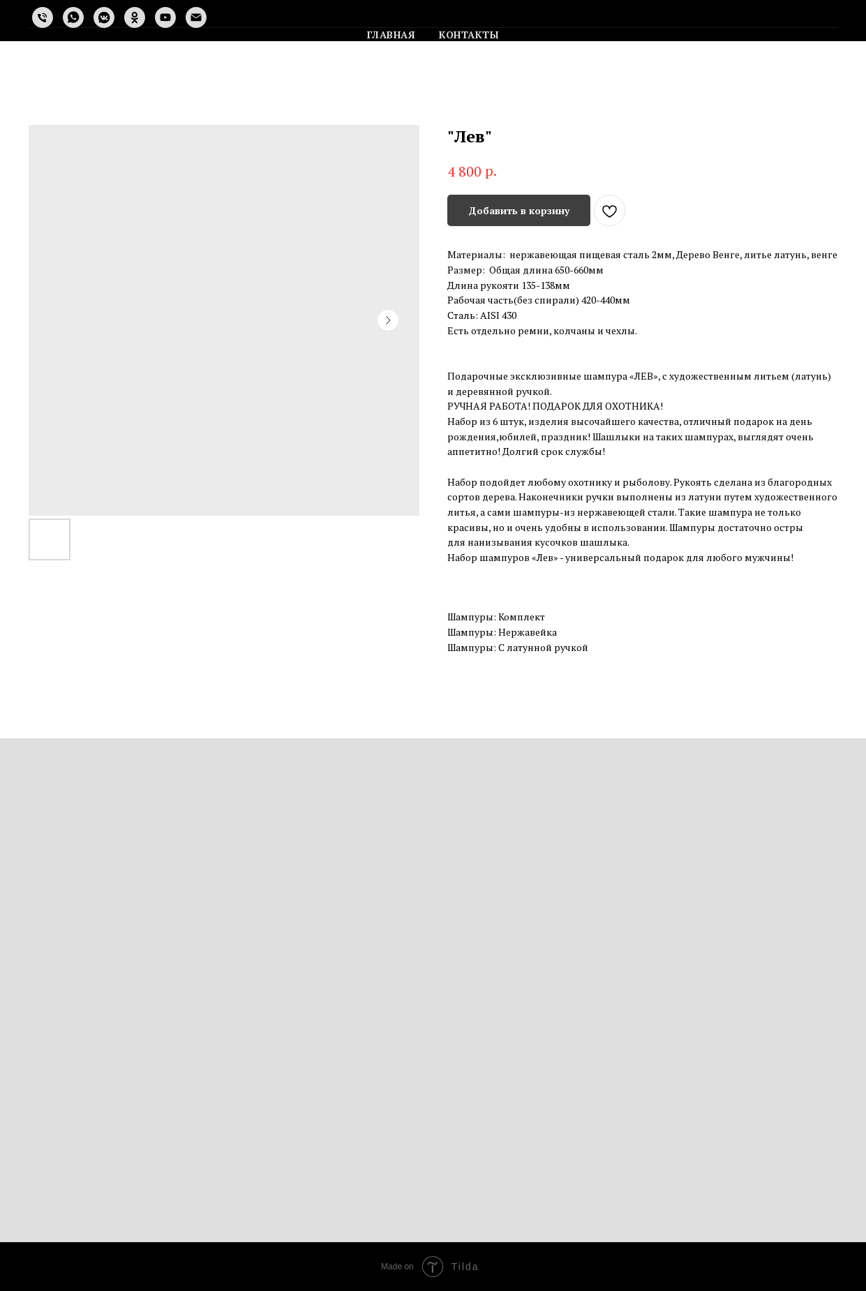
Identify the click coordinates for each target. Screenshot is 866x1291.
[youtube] (165, 17)
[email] (196, 17)
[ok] (134, 17)
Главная (391, 34)
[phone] (42, 17)
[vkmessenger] (104, 17)
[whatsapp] (73, 17)
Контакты (469, 34)
